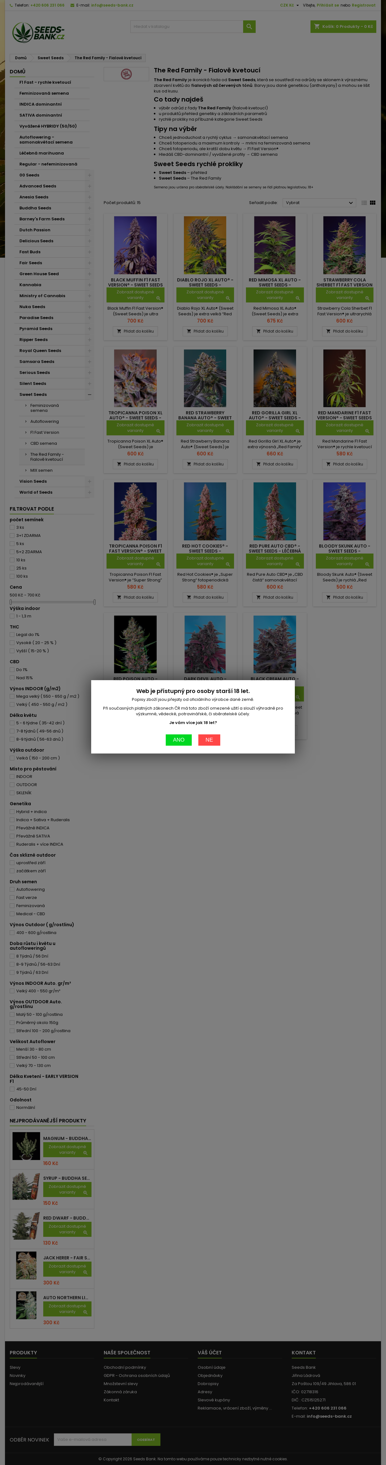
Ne (209, 513)
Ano (179, 513)
